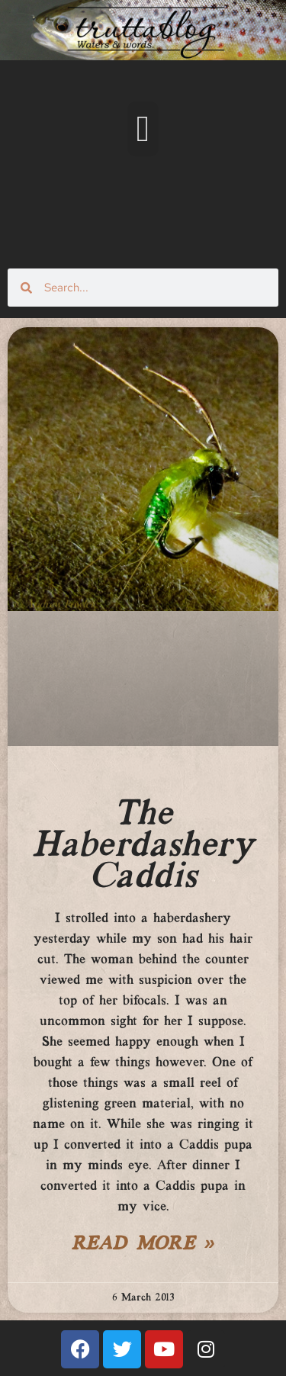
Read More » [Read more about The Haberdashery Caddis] (143, 1245)
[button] (143, 128)
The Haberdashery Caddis (142, 845)
